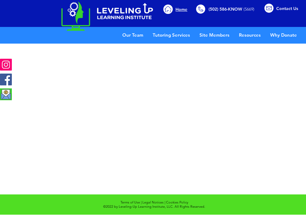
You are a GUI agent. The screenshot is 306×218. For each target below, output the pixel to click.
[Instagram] (6, 65)
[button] (249, 35)
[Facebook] (6, 79)
